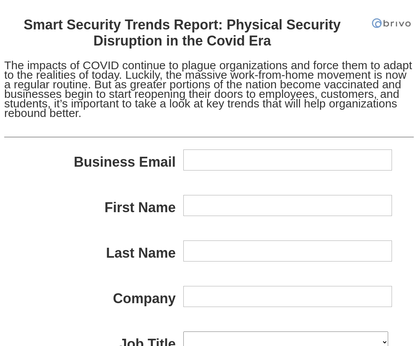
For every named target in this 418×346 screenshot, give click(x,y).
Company (144, 298)
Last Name (141, 253)
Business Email (125, 162)
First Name (140, 207)
